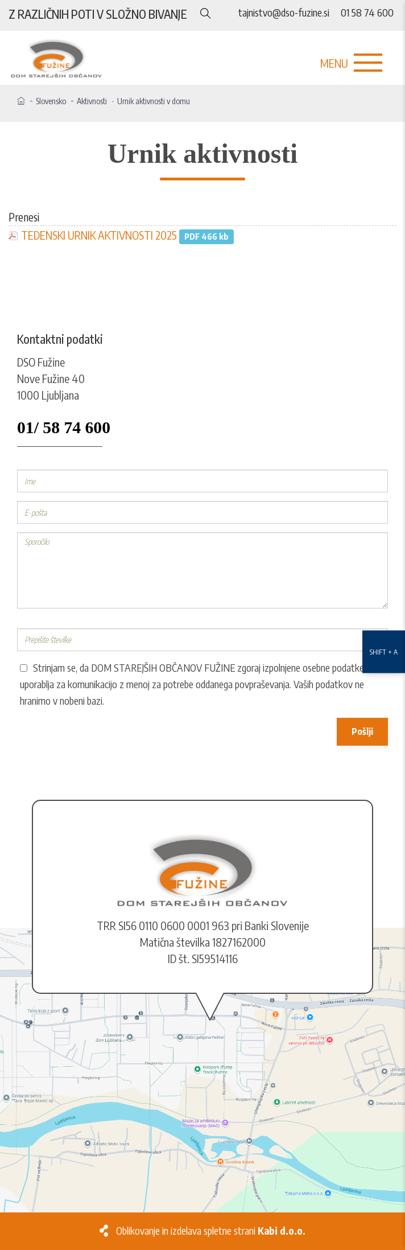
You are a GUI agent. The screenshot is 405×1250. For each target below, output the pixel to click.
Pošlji (362, 731)
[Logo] (202, 59)
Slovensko (51, 101)
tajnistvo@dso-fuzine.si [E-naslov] (283, 12)
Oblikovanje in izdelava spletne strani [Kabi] (210, 1230)
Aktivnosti (92, 101)
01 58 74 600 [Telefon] (367, 12)
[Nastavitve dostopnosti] (383, 625)
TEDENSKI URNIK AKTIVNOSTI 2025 (99, 235)
